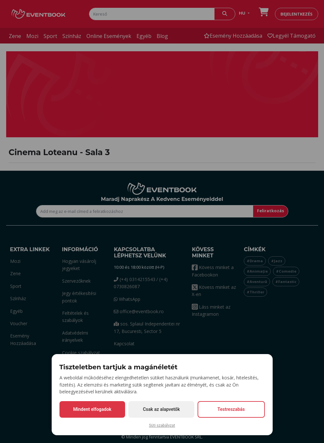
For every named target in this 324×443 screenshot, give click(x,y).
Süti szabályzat (162, 425)
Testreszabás (231, 409)
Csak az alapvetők (161, 409)
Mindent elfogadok (92, 409)
